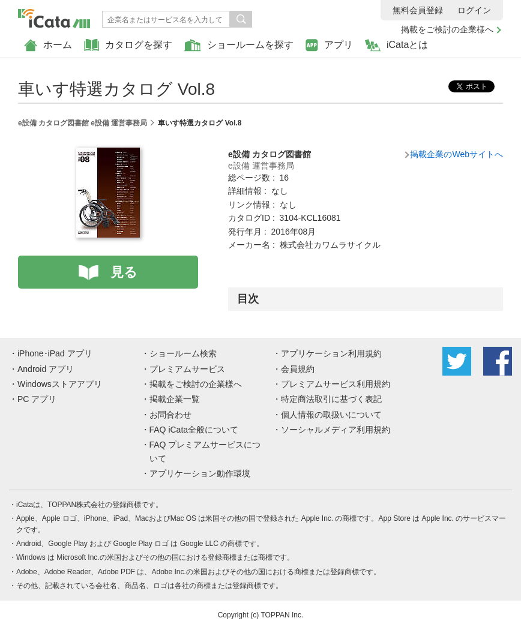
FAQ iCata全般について (194, 429)
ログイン (474, 10)
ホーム (48, 45)
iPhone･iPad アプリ (54, 353)
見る (123, 272)
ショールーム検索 (183, 353)
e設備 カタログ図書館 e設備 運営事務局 (82, 123)
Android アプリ (45, 369)
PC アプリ (36, 399)
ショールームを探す (239, 45)
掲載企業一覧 (174, 399)
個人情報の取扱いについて (331, 414)
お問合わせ (170, 414)
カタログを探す (128, 45)
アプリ (329, 45)
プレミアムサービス (187, 369)
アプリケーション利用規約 (331, 353)
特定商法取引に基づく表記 (331, 399)
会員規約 (298, 369)
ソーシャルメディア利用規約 (335, 429)
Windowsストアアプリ (59, 384)
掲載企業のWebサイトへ (456, 154)
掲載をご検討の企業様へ (447, 29)
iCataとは (396, 45)
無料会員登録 (418, 10)
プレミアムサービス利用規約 (335, 384)
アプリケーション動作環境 (199, 473)
